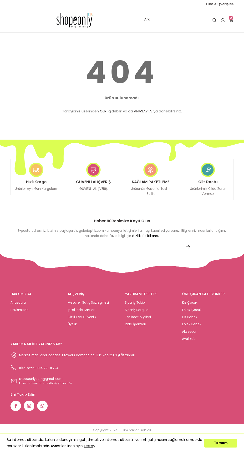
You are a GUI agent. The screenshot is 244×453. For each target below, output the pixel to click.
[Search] (180, 20)
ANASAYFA (143, 111)
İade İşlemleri (135, 326)
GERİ (103, 111)
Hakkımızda (19, 311)
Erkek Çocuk (192, 311)
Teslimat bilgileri (138, 319)
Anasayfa (18, 304)
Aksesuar (189, 333)
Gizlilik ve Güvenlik (82, 319)
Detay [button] (89, 445)
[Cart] (231, 20)
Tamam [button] (221, 443)
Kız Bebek (189, 319)
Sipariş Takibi (135, 304)
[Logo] (74, 20)
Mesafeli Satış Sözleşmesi (88, 304)
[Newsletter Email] (122, 250)
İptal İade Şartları (81, 311)
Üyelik (72, 326)
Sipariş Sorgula (136, 311)
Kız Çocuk (190, 304)
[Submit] (188, 248)
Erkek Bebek (191, 326)
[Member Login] (222, 20)
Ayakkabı (189, 340)
